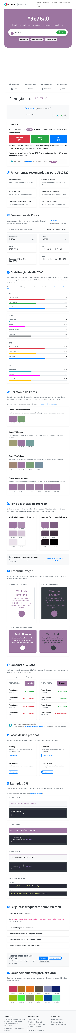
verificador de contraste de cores (34, 726)
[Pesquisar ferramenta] (23, 4)
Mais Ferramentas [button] (64, 2)
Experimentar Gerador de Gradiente (55, 559)
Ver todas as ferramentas (36, 1030)
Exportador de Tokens (36, 793)
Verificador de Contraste (36, 1024)
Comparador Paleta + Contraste (47, 404)
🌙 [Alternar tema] (33, 4)
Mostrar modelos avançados (58, 224)
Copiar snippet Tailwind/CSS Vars (56, 229)
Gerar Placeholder (43, 108)
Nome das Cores (57, 1022)
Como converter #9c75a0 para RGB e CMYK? (25, 939)
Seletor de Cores (33, 1020)
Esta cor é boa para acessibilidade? (21, 928)
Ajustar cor (30, 108)
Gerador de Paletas (53, 287)
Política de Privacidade (59, 1024)
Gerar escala (13, 755)
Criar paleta (13, 772)
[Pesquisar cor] (35, 32)
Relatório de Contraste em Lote (44, 677)
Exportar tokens (51, 39)
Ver (61, 32)
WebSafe (28, 161)
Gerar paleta (24, 39)
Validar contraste (37, 39)
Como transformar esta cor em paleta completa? (26, 934)
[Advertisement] (38, 66)
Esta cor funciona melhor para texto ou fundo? (25, 945)
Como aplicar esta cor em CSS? (20, 913)
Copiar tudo (53, 220)
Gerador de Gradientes (35, 1022)
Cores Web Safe (57, 1020)
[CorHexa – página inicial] (10, 4)
